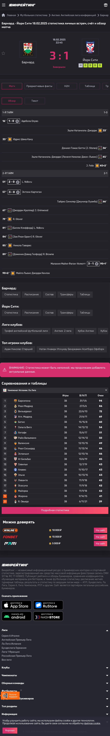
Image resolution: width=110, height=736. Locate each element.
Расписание (32, 294)
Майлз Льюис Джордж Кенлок (33, 273)
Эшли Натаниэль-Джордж (82, 130)
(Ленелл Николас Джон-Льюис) (79, 157)
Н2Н (66, 86)
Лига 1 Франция (11, 652)
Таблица (90, 86)
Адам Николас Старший (18, 349)
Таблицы (85, 294)
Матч (12, 86)
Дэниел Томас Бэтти (73, 148)
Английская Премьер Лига (16, 639)
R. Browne (48, 254)
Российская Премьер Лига (17, 656)
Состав (49, 294)
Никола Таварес (22, 245)
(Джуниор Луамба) (87, 201)
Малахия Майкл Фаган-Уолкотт (68, 263)
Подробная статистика (55, 510)
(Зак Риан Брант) (22, 236)
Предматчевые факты (39, 86)
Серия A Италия (10, 635)
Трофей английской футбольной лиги (26, 330)
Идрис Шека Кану (23, 139)
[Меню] (3, 5)
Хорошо (10, 730)
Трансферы (66, 294)
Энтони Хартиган (32, 192)
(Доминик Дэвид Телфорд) (27, 254)
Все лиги (7, 659)
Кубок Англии (86, 330)
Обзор (12, 100)
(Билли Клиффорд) (22, 228)
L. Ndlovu (27, 182)
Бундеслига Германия (14, 648)
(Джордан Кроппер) (23, 210)
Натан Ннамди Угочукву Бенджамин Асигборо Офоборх (71, 349)
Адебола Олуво (29, 121)
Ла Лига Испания (11, 643)
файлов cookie (92, 723)
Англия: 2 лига (63, 330)
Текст (34, 100)
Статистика (11, 294)
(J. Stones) (91, 148)
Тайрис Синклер (66, 201)
